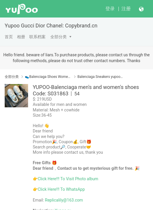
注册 (126, 8)
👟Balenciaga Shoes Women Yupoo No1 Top (48, 77)
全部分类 (58, 36)
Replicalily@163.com (64, 200)
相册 (21, 36)
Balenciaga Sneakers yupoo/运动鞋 (101, 77)
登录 (110, 8)
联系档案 (37, 36)
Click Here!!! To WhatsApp (61, 189)
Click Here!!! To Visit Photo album (68, 178)
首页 (9, 36)
